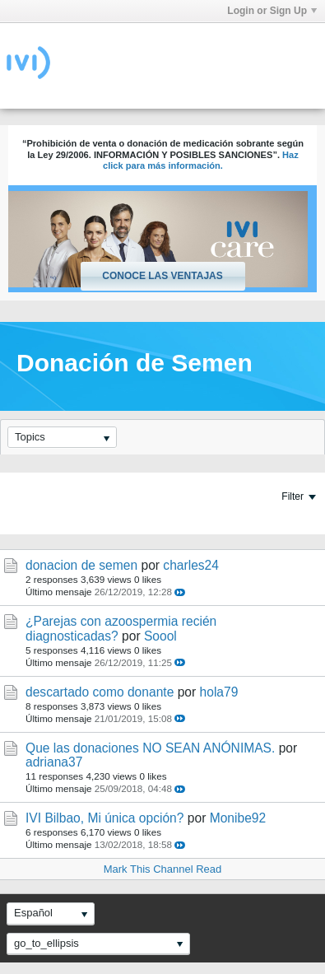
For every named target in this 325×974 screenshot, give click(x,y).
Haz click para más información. (201, 160)
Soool (160, 636)
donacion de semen (81, 565)
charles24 (191, 565)
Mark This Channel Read (163, 869)
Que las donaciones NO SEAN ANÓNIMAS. (150, 748)
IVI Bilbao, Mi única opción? (104, 818)
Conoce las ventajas (162, 276)
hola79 (219, 692)
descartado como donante (100, 692)
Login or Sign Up (272, 10)
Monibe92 (238, 818)
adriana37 (54, 762)
